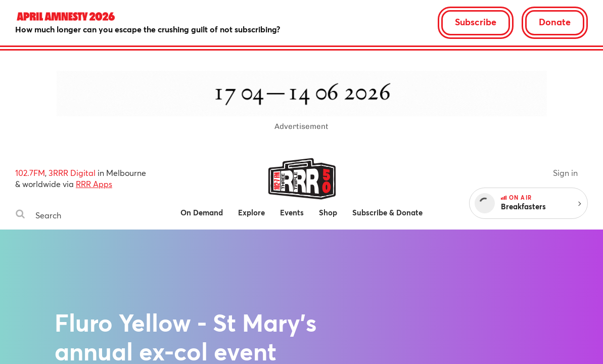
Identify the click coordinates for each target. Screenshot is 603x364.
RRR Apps (94, 183)
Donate (555, 22)
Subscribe (475, 22)
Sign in (565, 172)
